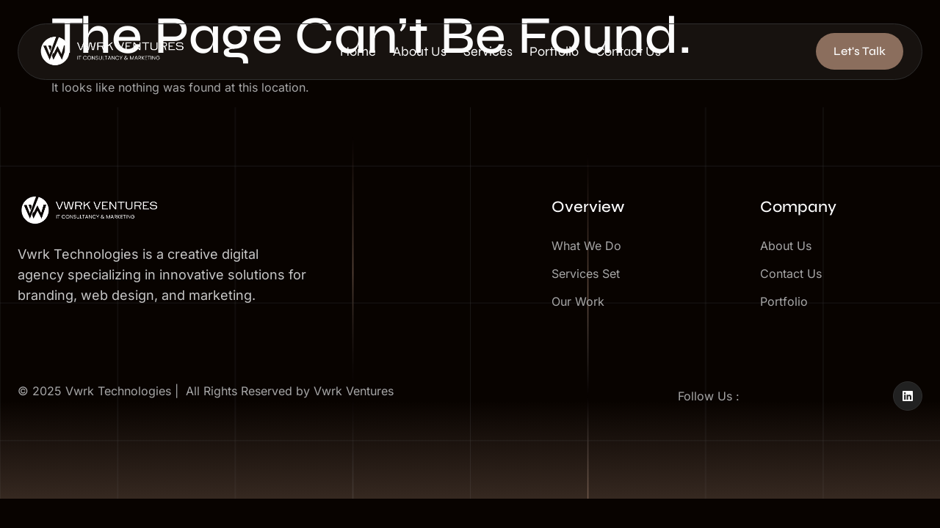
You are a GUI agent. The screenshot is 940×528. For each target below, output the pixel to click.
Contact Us (662, 54)
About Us (433, 54)
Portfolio (581, 54)
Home (365, 54)
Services (508, 54)
